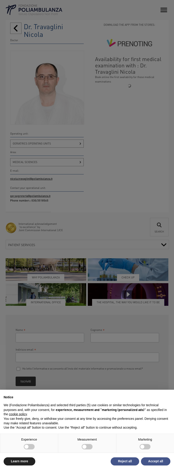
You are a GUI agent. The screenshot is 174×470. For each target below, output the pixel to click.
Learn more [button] (19, 461)
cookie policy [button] (18, 414)
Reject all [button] (125, 461)
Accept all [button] (155, 461)
